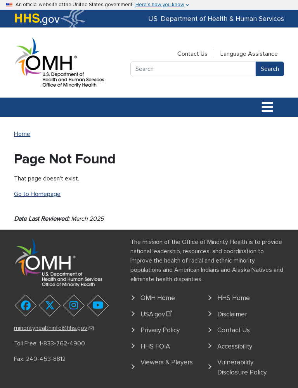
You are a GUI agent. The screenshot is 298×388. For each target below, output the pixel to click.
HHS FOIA (155, 346)
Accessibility (234, 346)
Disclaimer (232, 314)
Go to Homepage (37, 194)
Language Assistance (249, 54)
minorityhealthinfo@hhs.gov (54, 328)
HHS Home (233, 298)
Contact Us (192, 54)
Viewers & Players (166, 362)
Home (22, 134)
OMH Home (157, 298)
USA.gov (157, 313)
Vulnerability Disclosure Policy (242, 367)
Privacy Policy (160, 330)
